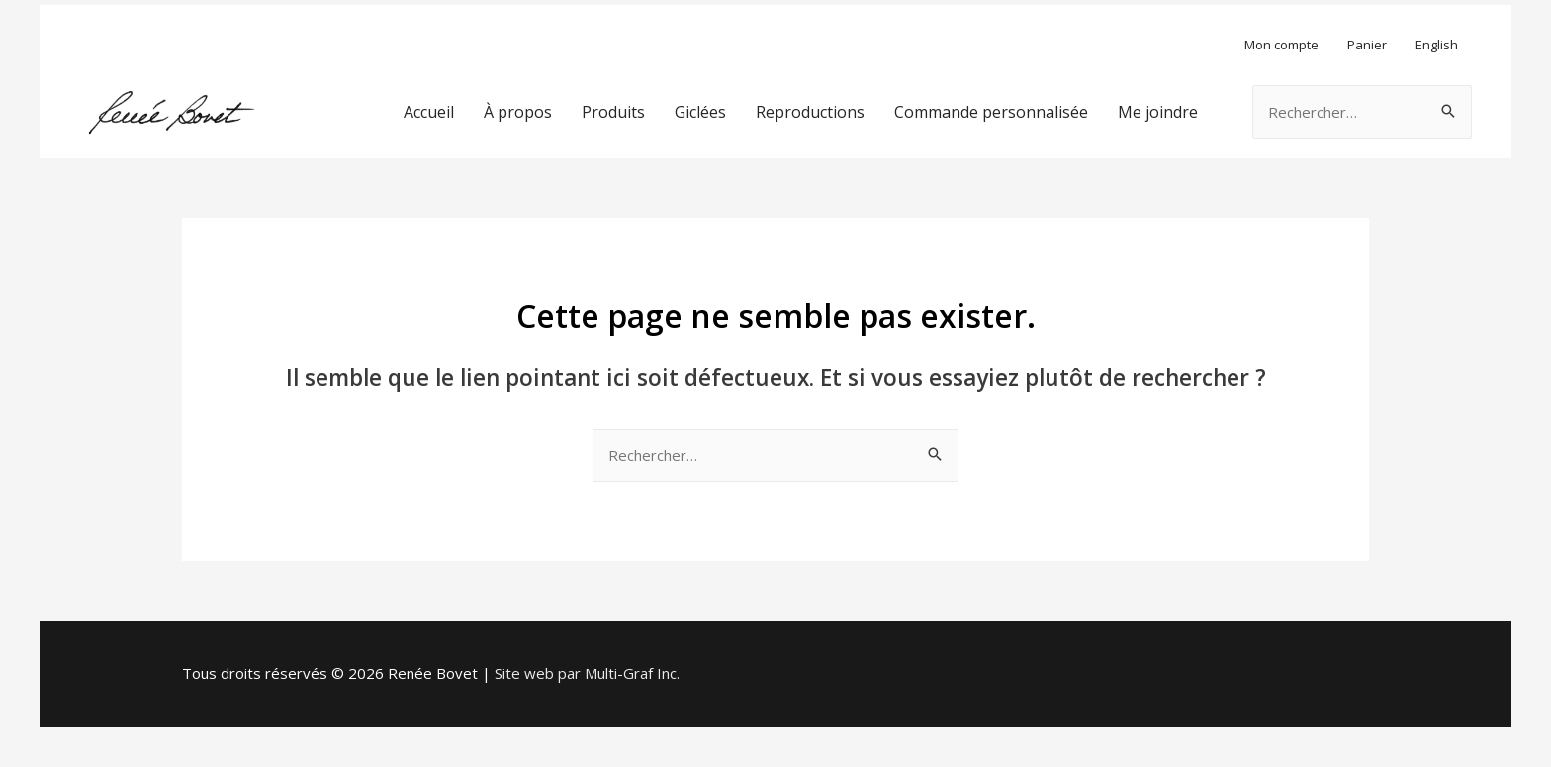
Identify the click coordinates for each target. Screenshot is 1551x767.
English (1436, 44)
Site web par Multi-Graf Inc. (587, 673)
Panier (1367, 44)
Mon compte (1281, 44)
